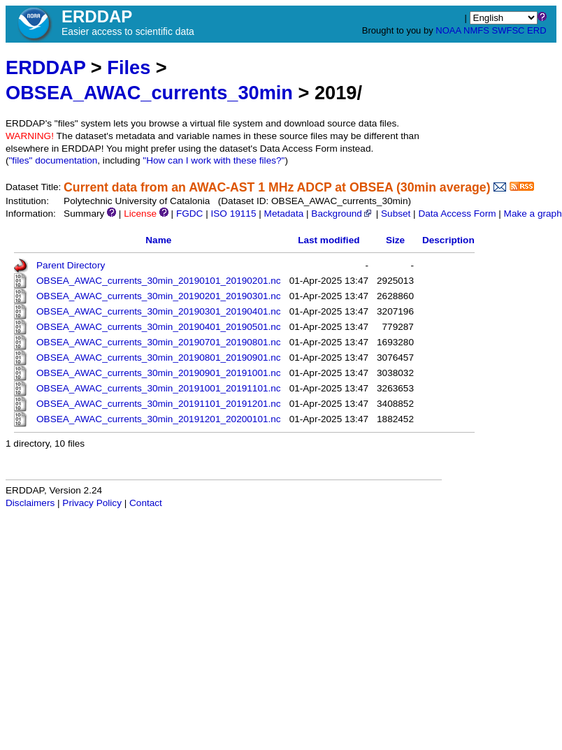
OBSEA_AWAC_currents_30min (149, 92)
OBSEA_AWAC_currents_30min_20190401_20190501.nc (158, 327)
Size (395, 240)
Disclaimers (30, 503)
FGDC (189, 213)
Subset (395, 213)
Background (342, 213)
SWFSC (508, 30)
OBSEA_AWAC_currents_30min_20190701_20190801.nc (158, 342)
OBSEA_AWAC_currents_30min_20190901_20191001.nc (158, 373)
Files (128, 67)
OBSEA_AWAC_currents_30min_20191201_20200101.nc (158, 419)
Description (448, 240)
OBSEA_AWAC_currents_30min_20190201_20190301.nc (158, 296)
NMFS (476, 30)
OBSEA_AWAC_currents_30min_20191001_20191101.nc (158, 388)
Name (158, 240)
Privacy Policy (92, 503)
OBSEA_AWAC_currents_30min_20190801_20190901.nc (158, 357)
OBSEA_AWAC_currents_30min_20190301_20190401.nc (158, 311)
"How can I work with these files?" (213, 160)
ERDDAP (45, 67)
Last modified (328, 240)
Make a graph (533, 213)
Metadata (284, 213)
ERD (536, 30)
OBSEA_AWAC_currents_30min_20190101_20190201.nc (158, 280)
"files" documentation (53, 160)
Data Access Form (457, 213)
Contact (145, 503)
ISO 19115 (233, 213)
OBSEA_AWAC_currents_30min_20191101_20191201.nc (158, 403)
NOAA (448, 30)
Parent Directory (70, 265)
